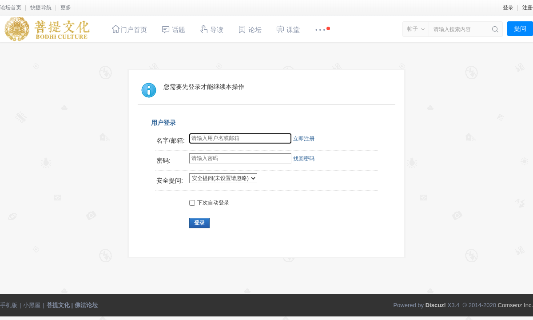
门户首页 (129, 29)
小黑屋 (31, 305)
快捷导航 (41, 7)
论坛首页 (10, 7)
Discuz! (436, 305)
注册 (527, 7)
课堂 (288, 29)
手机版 (8, 305)
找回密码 (303, 159)
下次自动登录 (209, 203)
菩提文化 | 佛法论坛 (72, 305)
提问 (520, 28)
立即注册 (303, 139)
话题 (173, 29)
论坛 (250, 29)
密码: (163, 160)
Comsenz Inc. (515, 305)
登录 (508, 7)
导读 (211, 29)
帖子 (412, 29)
